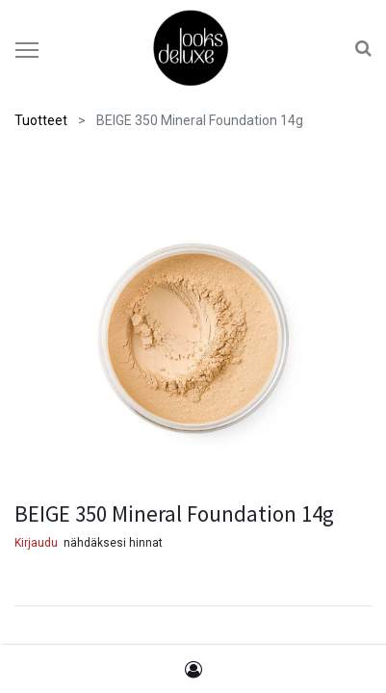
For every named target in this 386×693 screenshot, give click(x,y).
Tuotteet (40, 120)
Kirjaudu (36, 543)
